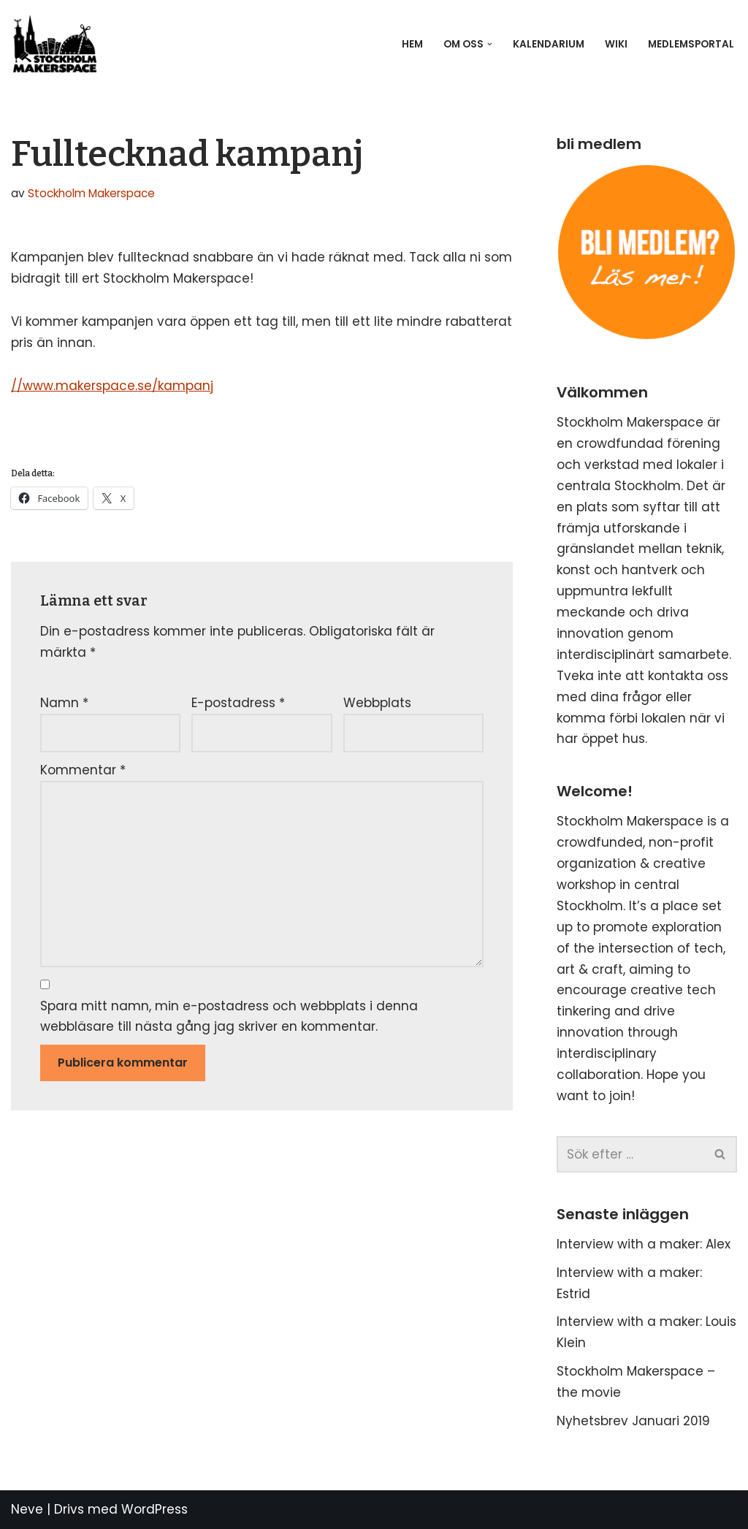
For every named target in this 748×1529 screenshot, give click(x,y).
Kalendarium (548, 44)
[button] (489, 44)
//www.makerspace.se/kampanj (112, 385)
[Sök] (630, 1154)
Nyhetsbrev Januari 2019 (633, 1421)
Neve (27, 1509)
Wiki (616, 44)
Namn (64, 703)
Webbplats (377, 703)
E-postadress (238, 703)
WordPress (154, 1509)
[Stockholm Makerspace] (58, 44)
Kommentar (83, 770)
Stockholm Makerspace (91, 193)
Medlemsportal (691, 44)
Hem (412, 44)
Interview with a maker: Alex (643, 1244)
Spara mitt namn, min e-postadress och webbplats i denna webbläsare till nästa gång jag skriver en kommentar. (229, 1016)
